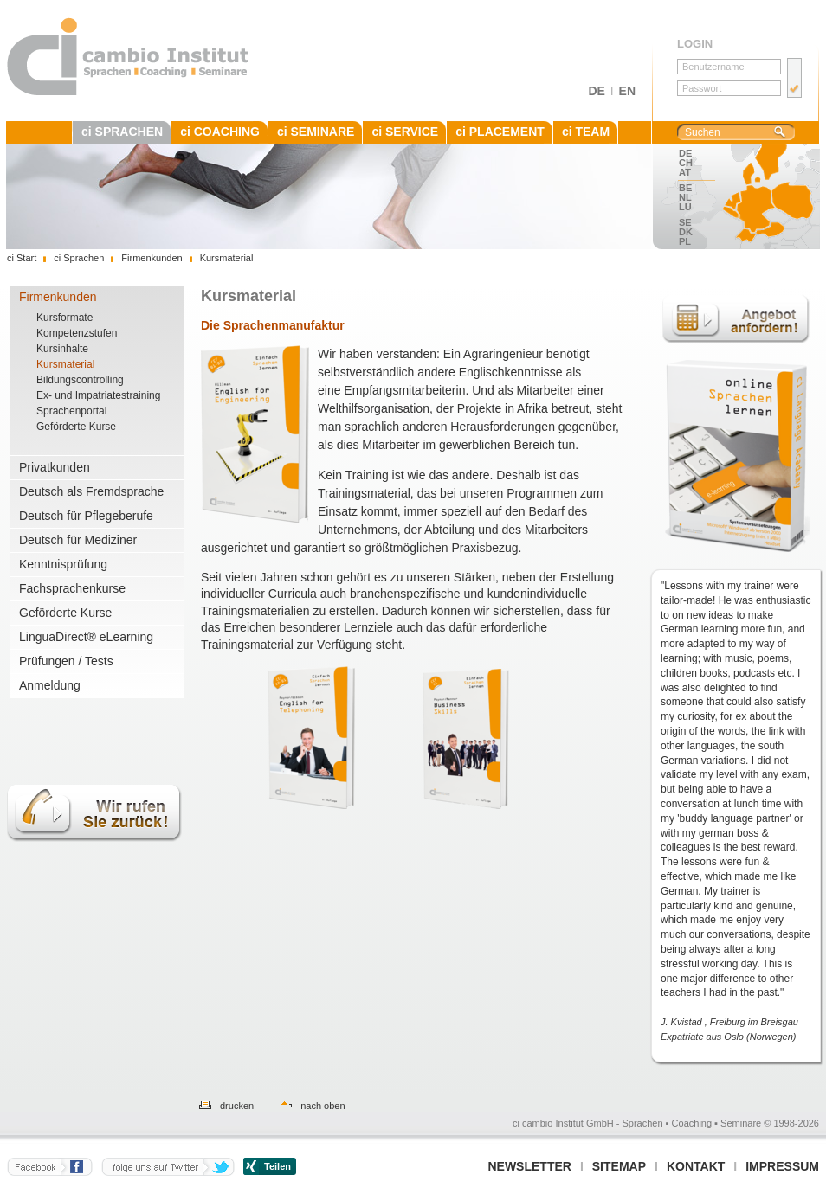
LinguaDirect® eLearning (86, 637)
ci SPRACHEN (122, 131)
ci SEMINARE (315, 131)
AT (685, 172)
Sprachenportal (71, 411)
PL (685, 241)
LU (685, 207)
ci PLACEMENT (500, 131)
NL (685, 197)
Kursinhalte (62, 349)
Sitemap (619, 1166)
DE (596, 91)
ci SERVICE (404, 131)
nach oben (322, 1106)
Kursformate (64, 317)
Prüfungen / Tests (66, 661)
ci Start (21, 258)
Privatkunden (54, 467)
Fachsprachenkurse (72, 588)
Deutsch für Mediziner (78, 540)
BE (685, 188)
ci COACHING (220, 131)
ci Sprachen (79, 258)
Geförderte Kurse (76, 426)
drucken (237, 1106)
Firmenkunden (58, 297)
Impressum (782, 1166)
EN (627, 91)
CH (686, 162)
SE (685, 222)
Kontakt (696, 1166)
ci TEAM (586, 131)
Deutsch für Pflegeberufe (86, 516)
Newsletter (529, 1166)
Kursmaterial (65, 364)
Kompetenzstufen (76, 333)
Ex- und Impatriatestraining (98, 395)
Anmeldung (50, 685)
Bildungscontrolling (80, 380)
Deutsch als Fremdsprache (91, 491)
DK (686, 232)
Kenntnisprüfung (63, 564)
